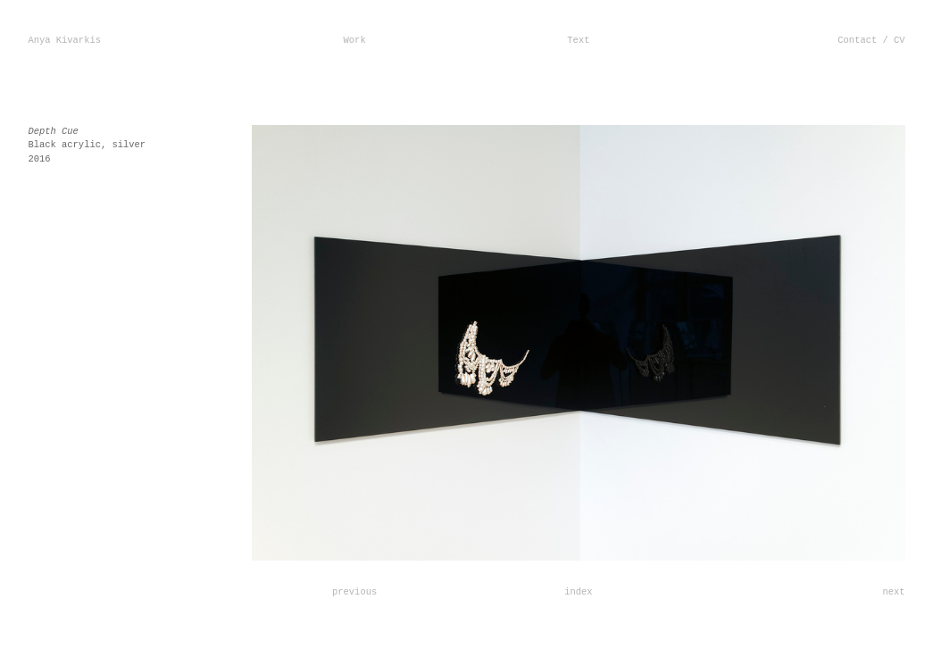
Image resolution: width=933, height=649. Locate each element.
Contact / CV (870, 40)
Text (578, 40)
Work (355, 40)
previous (354, 592)
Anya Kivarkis (64, 40)
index (578, 592)
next (894, 592)
